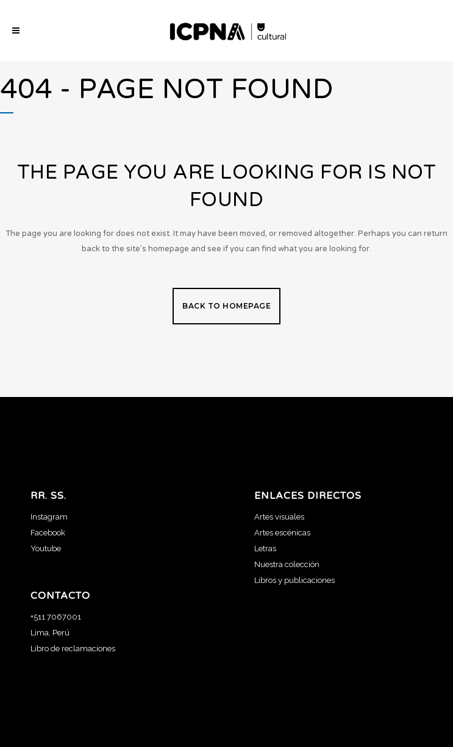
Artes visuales (279, 516)
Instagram (49, 516)
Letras (265, 548)
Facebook (47, 532)
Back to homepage (226, 305)
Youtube (45, 548)
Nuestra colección (286, 564)
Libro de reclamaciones (72, 648)
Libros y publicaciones (294, 580)
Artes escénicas (282, 532)
